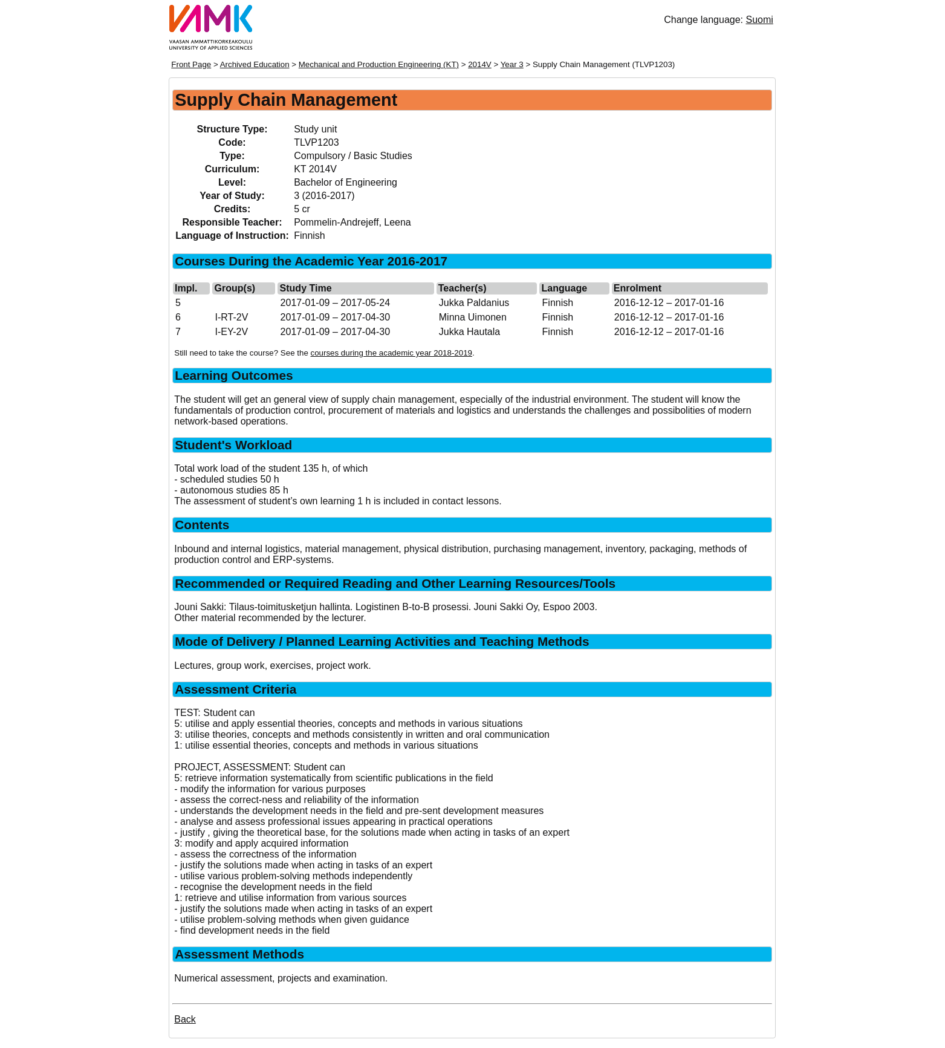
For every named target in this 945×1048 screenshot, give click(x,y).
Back (185, 1019)
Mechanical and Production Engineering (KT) (379, 64)
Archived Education (255, 64)
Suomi (759, 20)
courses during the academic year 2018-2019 (391, 352)
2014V (480, 64)
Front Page (191, 64)
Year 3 (512, 64)
